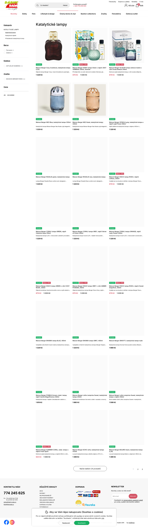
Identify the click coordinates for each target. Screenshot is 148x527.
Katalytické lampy (10, 32)
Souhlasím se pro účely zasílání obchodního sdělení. (127, 501)
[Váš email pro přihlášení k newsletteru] (121, 496)
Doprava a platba (124, 1)
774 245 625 (14, 493)
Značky (104, 14)
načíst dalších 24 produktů (90, 469)
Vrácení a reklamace (47, 502)
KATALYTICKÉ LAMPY (11, 29)
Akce (41, 491)
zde (102, 518)
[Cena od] (7, 95)
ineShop (132, 523)
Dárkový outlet (132, 14)
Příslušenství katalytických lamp (14, 38)
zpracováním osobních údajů (133, 500)
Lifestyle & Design (48, 14)
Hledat (65, 5)
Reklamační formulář (47, 500)
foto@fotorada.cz (9, 504)
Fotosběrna (116, 14)
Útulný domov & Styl (68, 14)
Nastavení (66, 523)
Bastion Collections (88, 14)
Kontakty (134, 1)
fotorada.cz (44, 507)
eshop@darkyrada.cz (10, 502)
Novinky (14, 14)
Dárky (24, 14)
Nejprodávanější (45, 495)
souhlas (79, 516)
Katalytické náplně (10, 35)
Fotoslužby (112, 1)
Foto (33, 14)
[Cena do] (12, 95)
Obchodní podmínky (46, 498)
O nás (141, 1)
